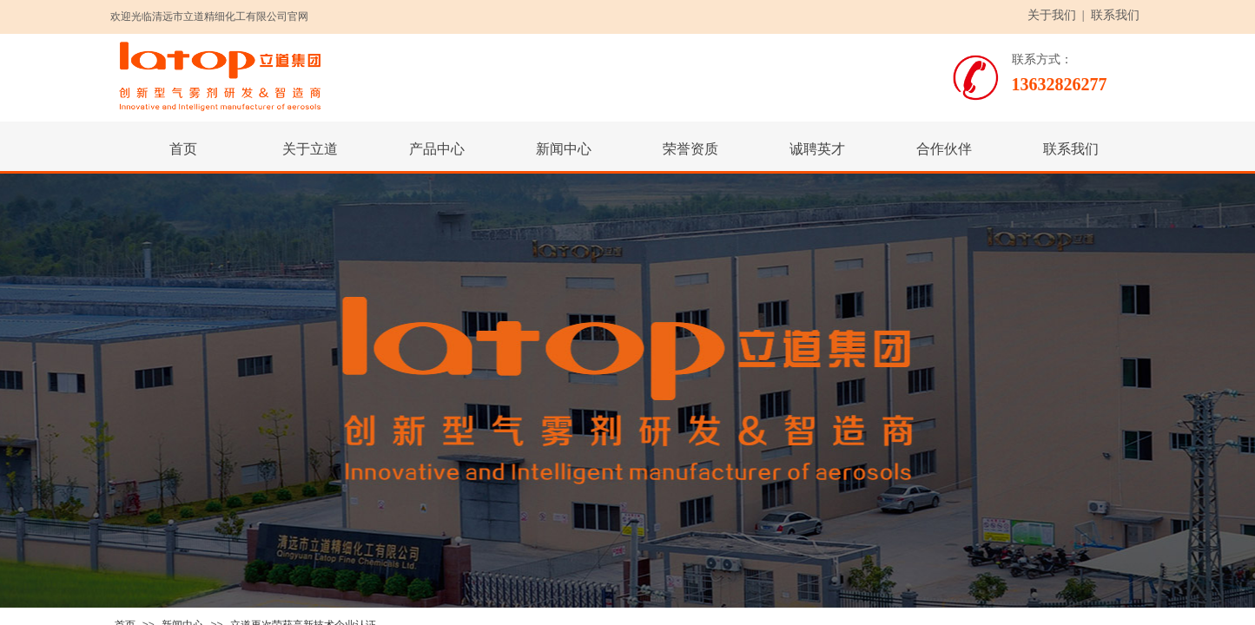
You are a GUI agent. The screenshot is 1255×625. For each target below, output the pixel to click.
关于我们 (1051, 15)
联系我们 (1115, 15)
